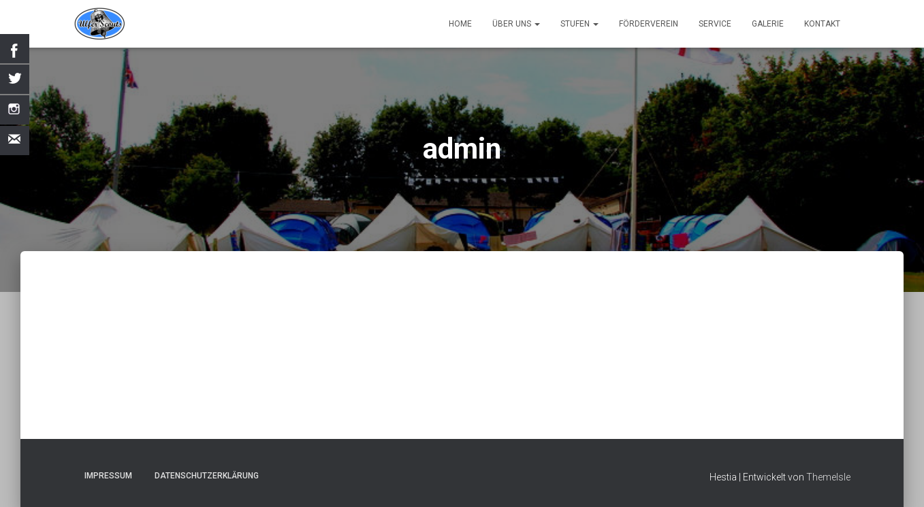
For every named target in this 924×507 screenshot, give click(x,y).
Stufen (579, 24)
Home (460, 24)
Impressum (108, 475)
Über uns (516, 24)
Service (715, 24)
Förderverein (648, 24)
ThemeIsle (828, 477)
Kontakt (822, 24)
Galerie (768, 24)
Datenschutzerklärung (207, 475)
